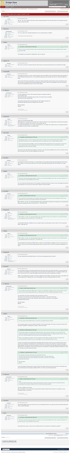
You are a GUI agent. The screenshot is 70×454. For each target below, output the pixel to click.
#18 (68, 374)
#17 (68, 313)
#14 (68, 252)
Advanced (69, 7)
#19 (68, 400)
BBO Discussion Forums (5, 8)
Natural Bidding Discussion (33, 8)
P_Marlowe (6, 90)
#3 (68, 42)
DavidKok (5, 157)
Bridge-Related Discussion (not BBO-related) (19, 8)
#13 (68, 231)
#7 (68, 116)
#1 (68, 16)
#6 (68, 90)
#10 (68, 171)
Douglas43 (6, 116)
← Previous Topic (50, 435)
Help (66, 4)
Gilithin (5, 42)
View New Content (63, 8)
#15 (68, 266)
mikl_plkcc (6, 16)
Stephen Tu (6, 60)
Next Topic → (66, 435)
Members (7, 6)
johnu (4, 413)
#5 (68, 71)
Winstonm (6, 28)
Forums (2, 6)
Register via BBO (53, 4)
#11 (68, 191)
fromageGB (6, 71)
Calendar (12, 6)
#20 (68, 413)
